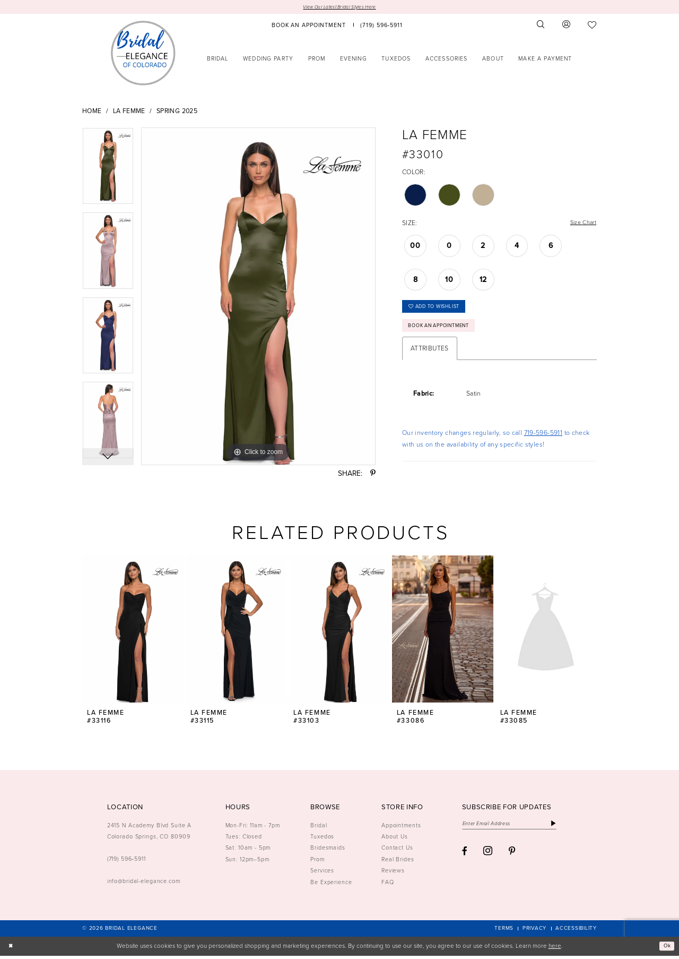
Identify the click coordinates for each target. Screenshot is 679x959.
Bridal (318, 828)
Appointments (401, 828)
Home (92, 112)
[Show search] (541, 25)
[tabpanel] (108, 171)
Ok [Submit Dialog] (665, 949)
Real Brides (397, 862)
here (555, 949)
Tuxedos (322, 839)
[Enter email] (517, 828)
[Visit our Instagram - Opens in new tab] (487, 856)
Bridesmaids (327, 851)
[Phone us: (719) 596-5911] (381, 25)
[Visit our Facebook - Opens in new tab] (464, 857)
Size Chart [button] (580, 224)
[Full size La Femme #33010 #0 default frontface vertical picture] (258, 297)
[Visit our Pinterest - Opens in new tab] (512, 857)
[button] (566, 25)
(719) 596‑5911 (126, 862)
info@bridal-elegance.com (143, 884)
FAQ (387, 885)
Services (322, 874)
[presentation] (133, 632)
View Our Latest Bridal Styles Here (339, 7)
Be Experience (331, 885)
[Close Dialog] (12, 950)
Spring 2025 (176, 112)
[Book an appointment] (308, 25)
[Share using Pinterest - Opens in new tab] (373, 474)
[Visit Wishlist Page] (592, 26)
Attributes (430, 357)
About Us (394, 839)
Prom (317, 862)
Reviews (393, 874)
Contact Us (397, 851)
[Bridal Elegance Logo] (143, 53)
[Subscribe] (569, 828)
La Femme (129, 112)
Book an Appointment (446, 333)
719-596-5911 (543, 441)
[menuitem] (308, 25)
